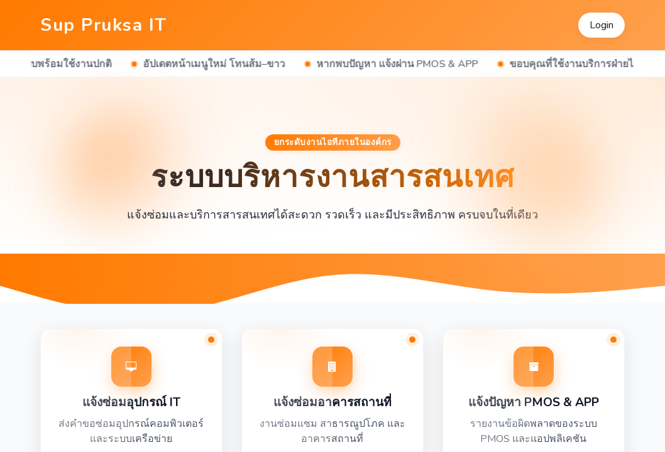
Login (601, 25)
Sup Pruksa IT (103, 25)
